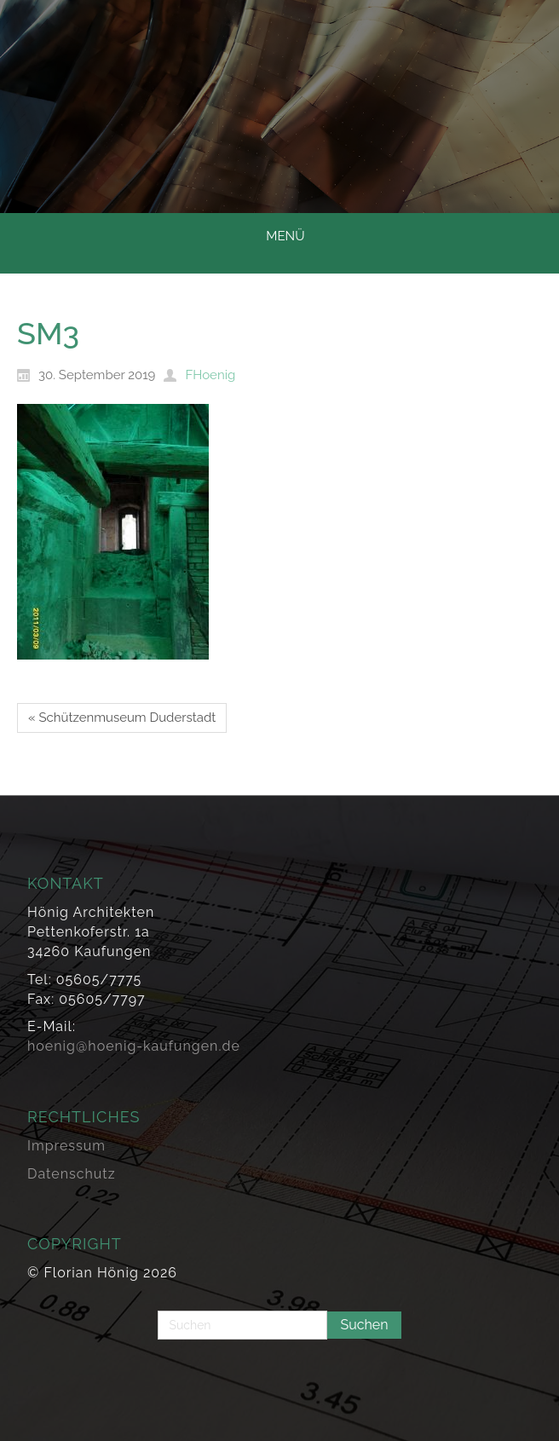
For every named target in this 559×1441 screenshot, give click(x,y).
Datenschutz (71, 1174)
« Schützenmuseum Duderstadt (122, 717)
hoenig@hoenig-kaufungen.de (133, 1046)
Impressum (66, 1146)
